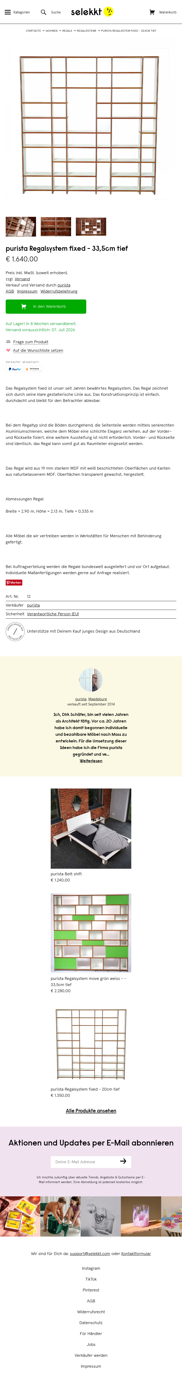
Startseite (33, 31)
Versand (22, 279)
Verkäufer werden (91, 1355)
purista (64, 285)
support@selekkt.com (90, 1254)
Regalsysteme (86, 31)
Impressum (91, 1366)
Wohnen (52, 31)
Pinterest (91, 1290)
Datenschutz (91, 1323)
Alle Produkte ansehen (91, 1111)
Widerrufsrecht (91, 1312)
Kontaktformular (136, 1254)
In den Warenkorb (49, 306)
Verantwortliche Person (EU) (53, 614)
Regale (67, 31)
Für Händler (91, 1334)
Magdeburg (97, 699)
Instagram (91, 1268)
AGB (91, 1301)
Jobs (91, 1345)
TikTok (91, 1279)
